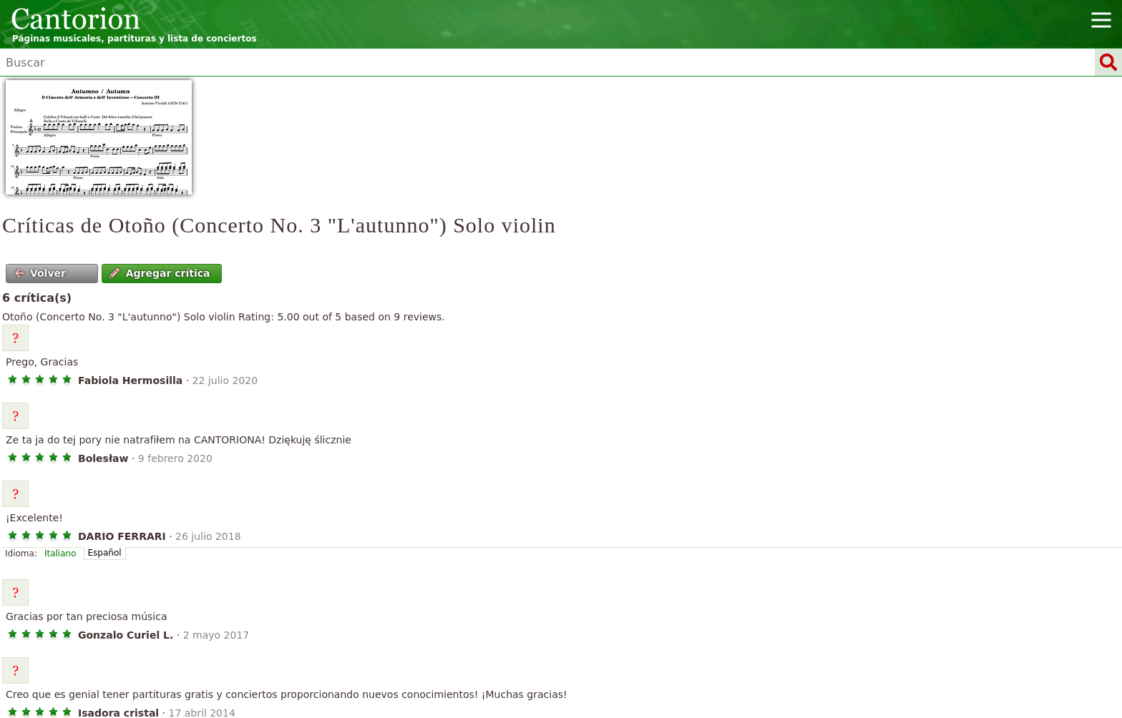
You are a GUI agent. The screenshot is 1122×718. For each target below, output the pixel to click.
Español (105, 553)
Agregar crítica (159, 273)
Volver (40, 273)
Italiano (60, 554)
